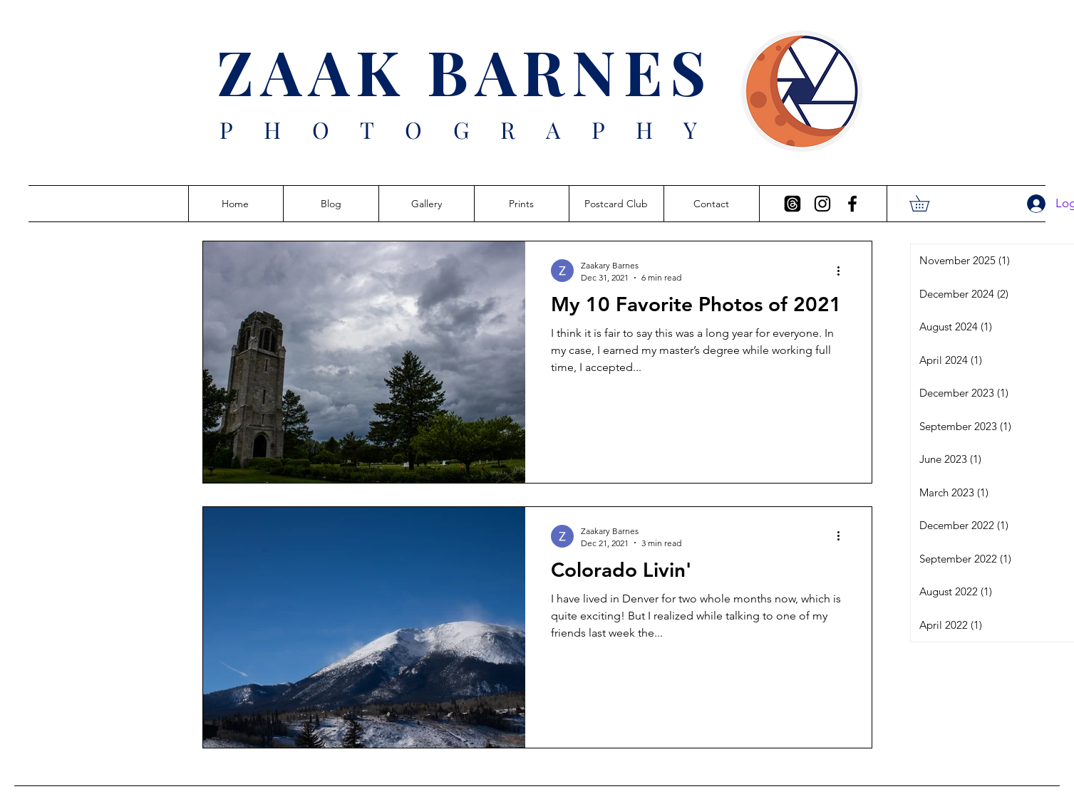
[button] (927, 203)
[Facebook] (852, 203)
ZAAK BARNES (465, 71)
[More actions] (843, 270)
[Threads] (792, 203)
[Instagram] (822, 203)
